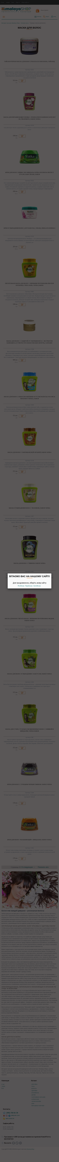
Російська (21, 586)
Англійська (37, 586)
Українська (28, 586)
